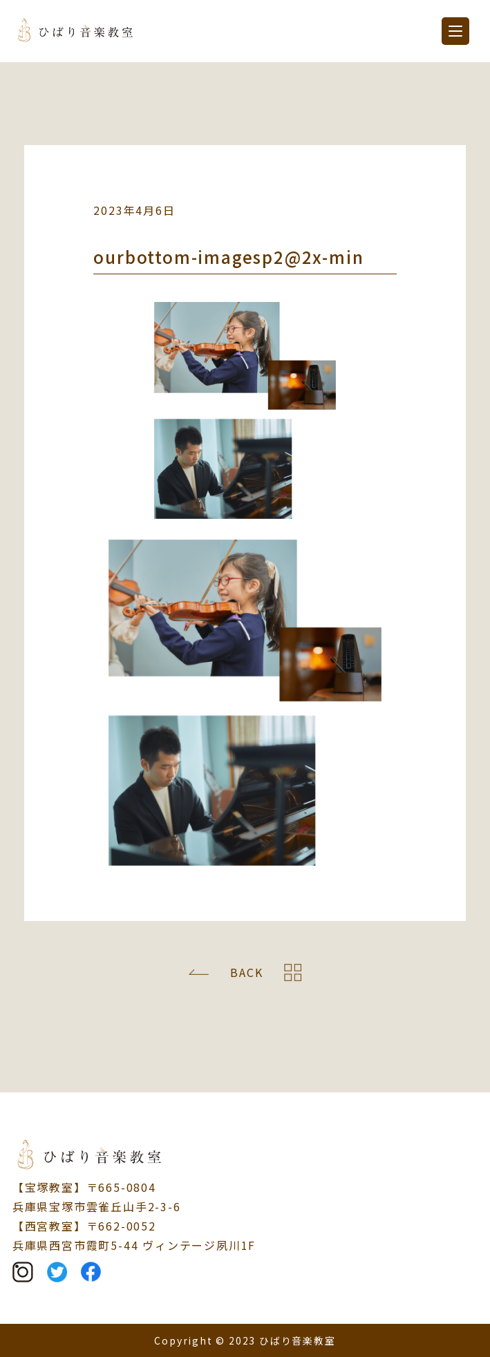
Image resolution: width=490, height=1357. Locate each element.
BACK (246, 972)
